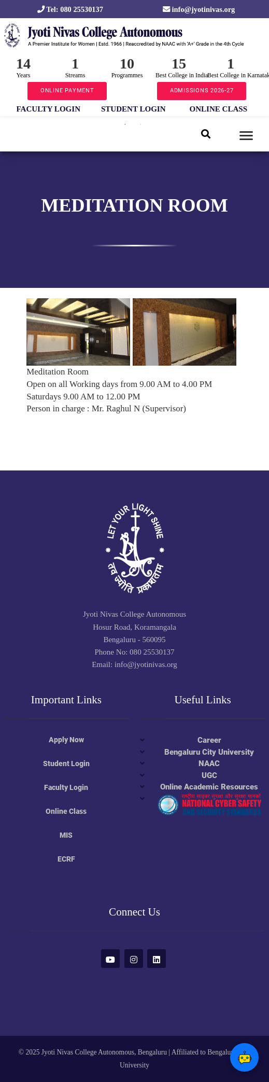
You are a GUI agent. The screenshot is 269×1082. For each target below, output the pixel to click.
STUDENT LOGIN (133, 109)
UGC (209, 775)
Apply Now (66, 740)
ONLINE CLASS (219, 109)
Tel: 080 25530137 (70, 9)
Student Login (66, 763)
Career (209, 740)
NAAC (209, 763)
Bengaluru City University (209, 752)
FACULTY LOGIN (48, 109)
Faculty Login (66, 787)
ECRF (66, 859)
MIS (66, 835)
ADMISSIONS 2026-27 (202, 90)
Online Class (66, 811)
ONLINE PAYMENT (67, 90)
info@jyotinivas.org (199, 9)
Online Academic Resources (209, 787)
